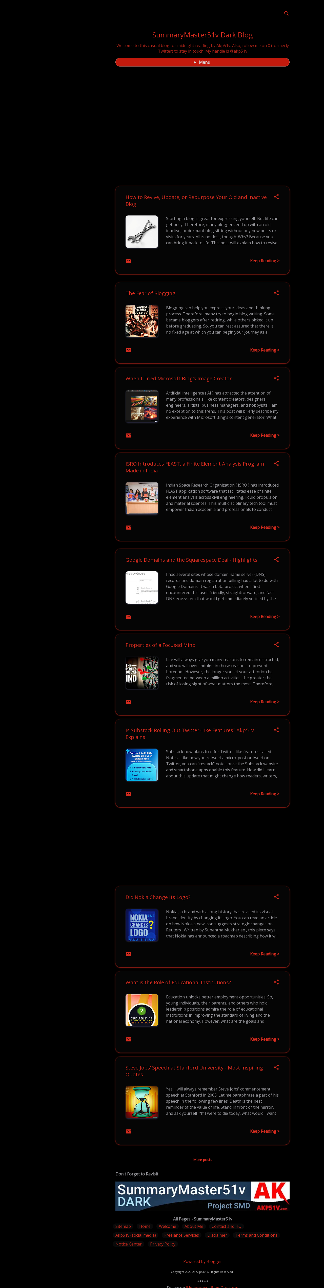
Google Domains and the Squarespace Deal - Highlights (191, 559)
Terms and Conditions (256, 1235)
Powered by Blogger (202, 1261)
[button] (276, 197)
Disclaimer (217, 1235)
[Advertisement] (202, 846)
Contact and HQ (226, 1226)
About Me (194, 1226)
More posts (202, 1159)
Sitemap (123, 1226)
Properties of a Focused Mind (160, 645)
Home (145, 1226)
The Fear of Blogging (150, 293)
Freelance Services (181, 1235)
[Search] (287, 13)
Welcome (167, 1226)
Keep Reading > (264, 261)
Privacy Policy (162, 1244)
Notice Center (128, 1244)
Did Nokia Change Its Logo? (158, 897)
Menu (204, 62)
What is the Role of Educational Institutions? (178, 982)
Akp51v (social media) (135, 1235)
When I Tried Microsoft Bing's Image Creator (179, 378)
